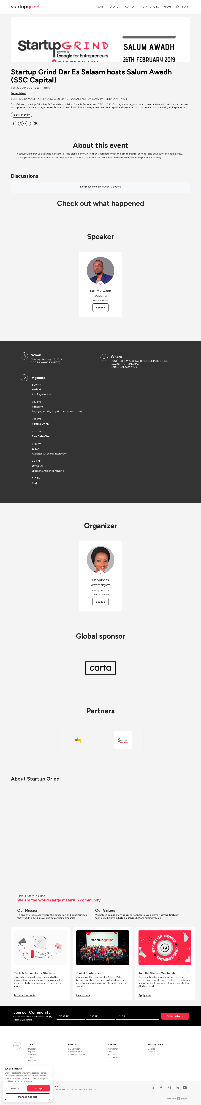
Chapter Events (75, 1052)
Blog (110, 1052)
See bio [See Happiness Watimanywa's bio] (100, 601)
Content (130, 6)
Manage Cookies (27, 1096)
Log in (185, 6)
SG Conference (75, 1049)
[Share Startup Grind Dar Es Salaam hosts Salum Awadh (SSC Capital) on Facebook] (13, 123)
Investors (32, 1049)
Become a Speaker (76, 1054)
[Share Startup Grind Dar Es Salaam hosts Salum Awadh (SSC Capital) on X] (20, 123)
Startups (32, 1054)
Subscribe (174, 1016)
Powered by (177, 1098)
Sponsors (32, 1057)
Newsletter (113, 1049)
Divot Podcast (114, 1057)
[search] (177, 7)
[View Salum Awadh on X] (100, 284)
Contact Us (153, 1052)
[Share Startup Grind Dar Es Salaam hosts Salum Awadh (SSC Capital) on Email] (35, 123)
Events (114, 6)
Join (100, 6)
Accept (39, 1088)
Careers (151, 1049)
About (167, 6)
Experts (31, 1052)
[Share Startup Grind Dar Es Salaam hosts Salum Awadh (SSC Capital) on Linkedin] (28, 123)
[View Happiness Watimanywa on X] (100, 573)
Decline (15, 1088)
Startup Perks (151, 6)
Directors (32, 1060)
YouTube (112, 1054)
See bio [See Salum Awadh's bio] (100, 307)
